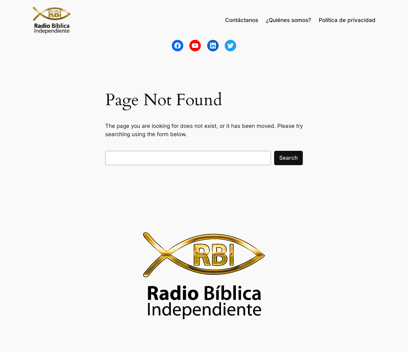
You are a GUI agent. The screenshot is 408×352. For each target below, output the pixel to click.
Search (288, 158)
